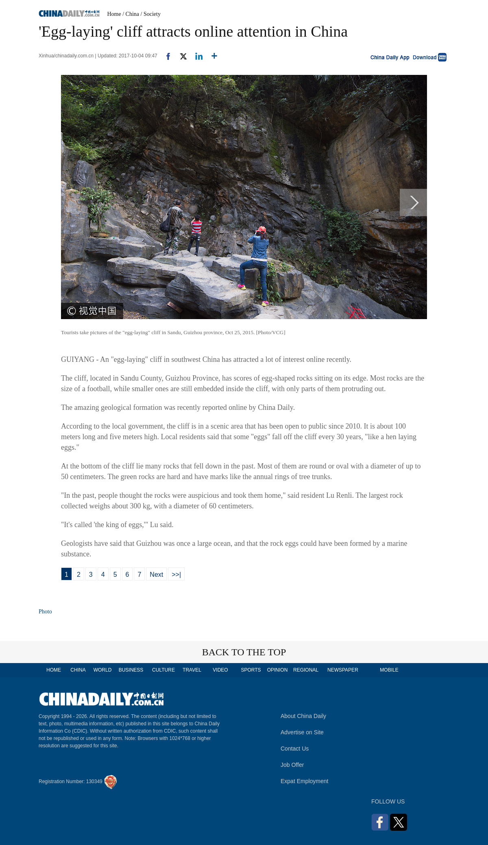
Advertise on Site (302, 732)
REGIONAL (305, 670)
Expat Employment (305, 781)
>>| (176, 574)
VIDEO (220, 670)
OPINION (277, 670)
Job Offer (292, 765)
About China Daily (303, 716)
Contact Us (295, 748)
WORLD (103, 670)
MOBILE (389, 670)
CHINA (77, 670)
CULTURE (163, 670)
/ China (130, 14)
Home (114, 14)
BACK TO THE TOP (244, 652)
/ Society (151, 14)
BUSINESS (131, 670)
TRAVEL (192, 670)
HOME (53, 670)
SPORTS (251, 670)
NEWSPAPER (342, 670)
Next (156, 574)
